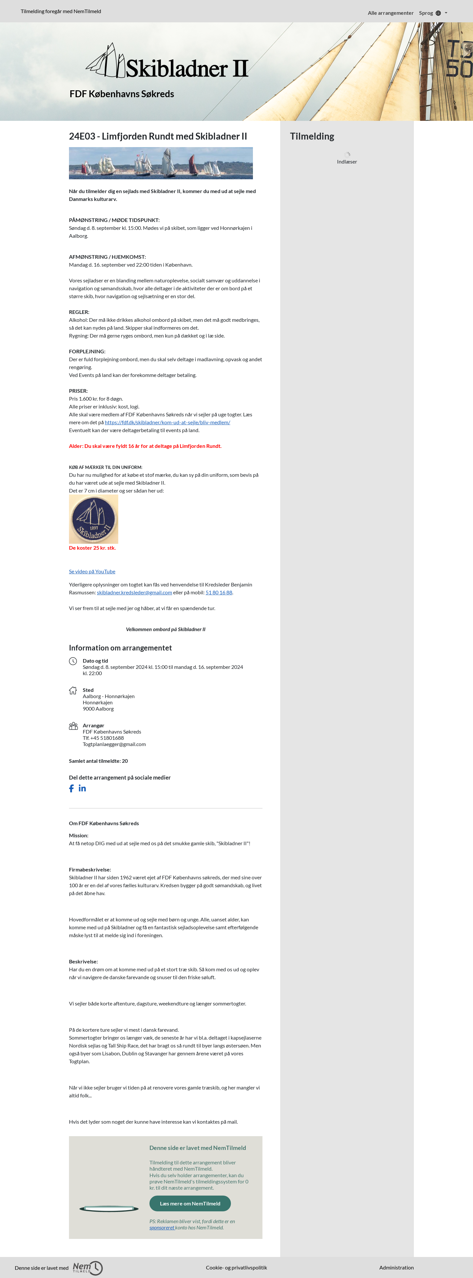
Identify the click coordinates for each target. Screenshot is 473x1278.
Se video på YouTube (92, 571)
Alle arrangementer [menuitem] (391, 13)
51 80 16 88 (219, 592)
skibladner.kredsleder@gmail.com (134, 592)
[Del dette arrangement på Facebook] (71, 788)
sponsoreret (162, 1227)
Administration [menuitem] (396, 1267)
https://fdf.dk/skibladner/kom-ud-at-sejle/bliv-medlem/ (167, 422)
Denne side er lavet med (59, 1268)
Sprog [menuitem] (431, 13)
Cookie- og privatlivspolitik (236, 1267)
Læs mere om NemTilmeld (195, 1202)
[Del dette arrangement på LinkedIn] (82, 788)
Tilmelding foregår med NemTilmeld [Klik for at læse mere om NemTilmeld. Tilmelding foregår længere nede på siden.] (62, 11)
